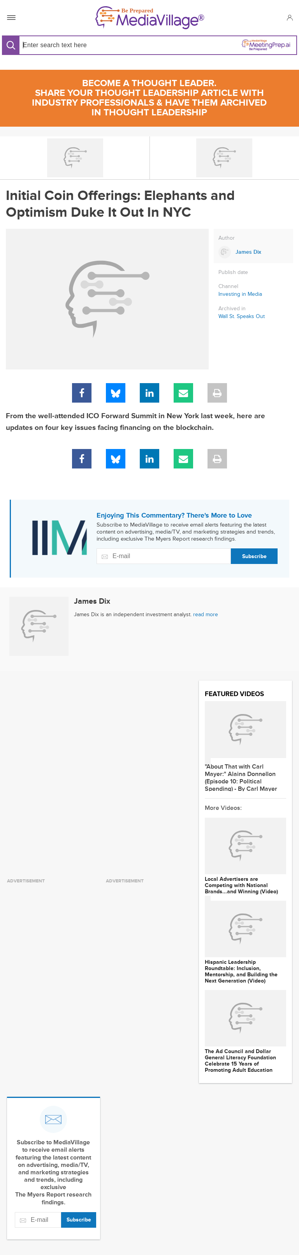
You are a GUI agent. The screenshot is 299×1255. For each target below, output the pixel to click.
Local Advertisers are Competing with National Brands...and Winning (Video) (241, 885)
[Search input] (83, 45)
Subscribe (254, 556)
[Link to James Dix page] (253, 252)
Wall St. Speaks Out (241, 316)
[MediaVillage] (149, 17)
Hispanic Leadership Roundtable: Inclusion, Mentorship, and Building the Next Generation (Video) (241, 971)
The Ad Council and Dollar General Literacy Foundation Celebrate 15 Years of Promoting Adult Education (240, 1060)
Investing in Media (240, 294)
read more (205, 614)
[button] (289, 17)
